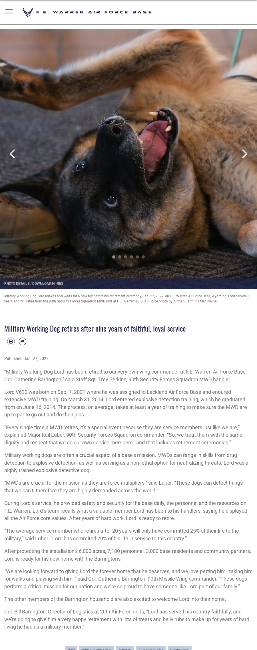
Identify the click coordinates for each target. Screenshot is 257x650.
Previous (13, 154)
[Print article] (11, 341)
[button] (9, 12)
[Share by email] (23, 341)
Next (244, 154)
